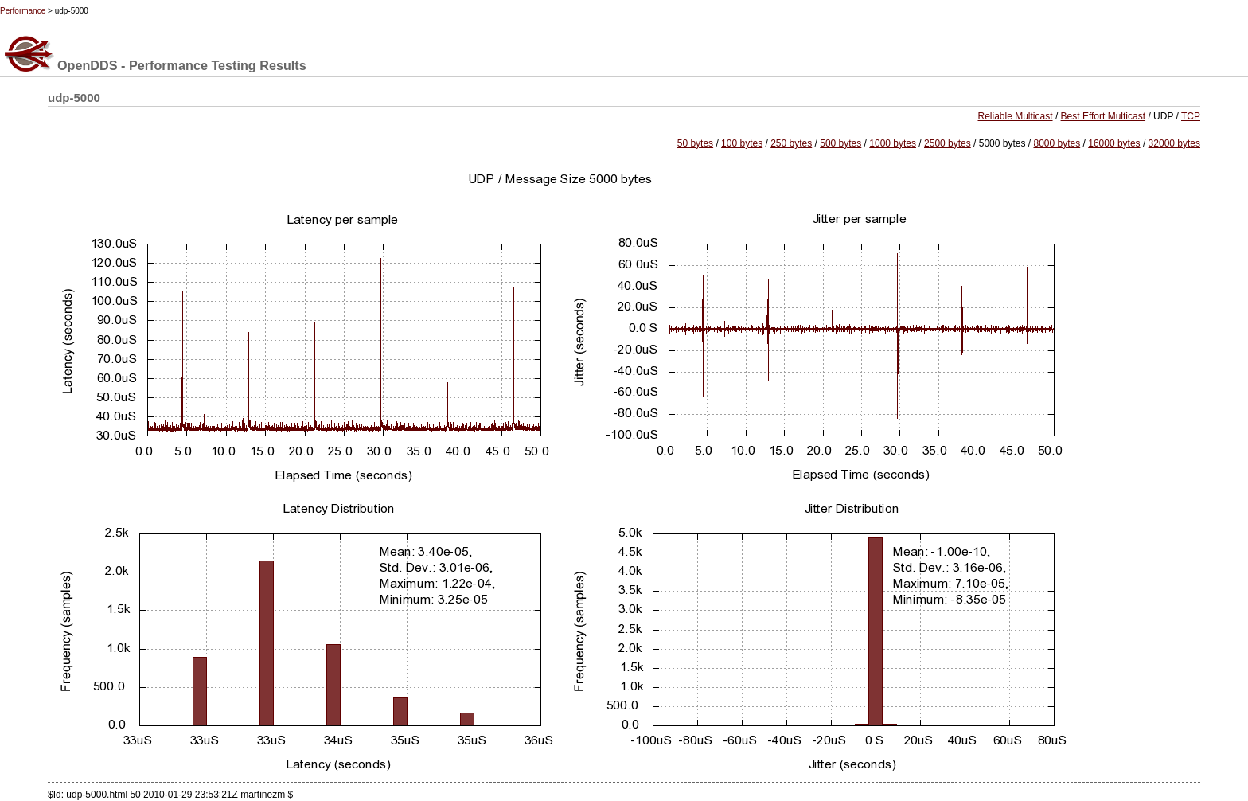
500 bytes (840, 143)
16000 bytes (1114, 143)
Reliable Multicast (1014, 116)
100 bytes (741, 143)
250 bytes (791, 143)
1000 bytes (892, 143)
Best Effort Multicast (1103, 116)
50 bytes (695, 143)
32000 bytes (1174, 143)
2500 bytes (947, 143)
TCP (1190, 116)
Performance (22, 10)
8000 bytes (1056, 143)
